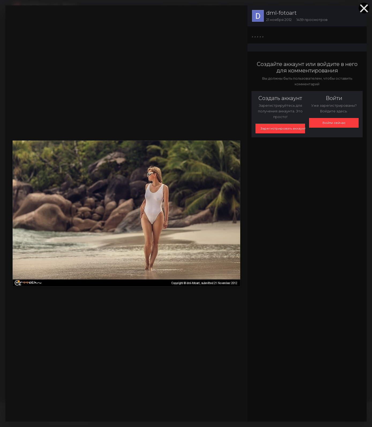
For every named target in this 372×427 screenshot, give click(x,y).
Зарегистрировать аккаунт (283, 128)
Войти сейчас (333, 123)
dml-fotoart (281, 13)
